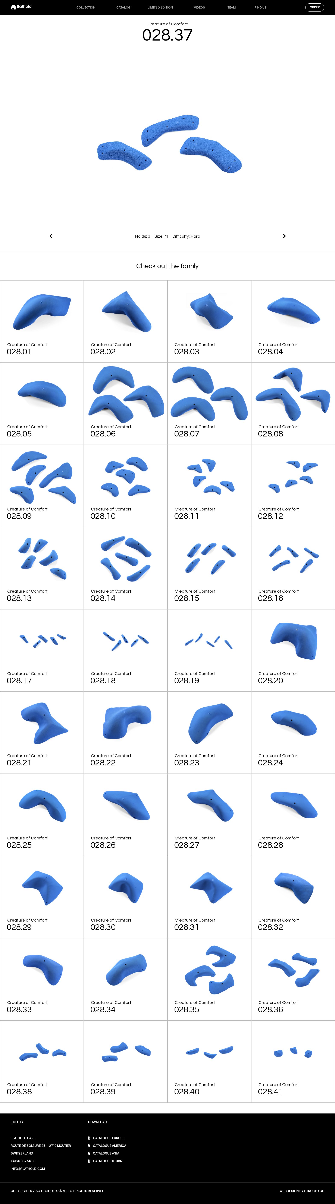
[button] (97, 1122)
